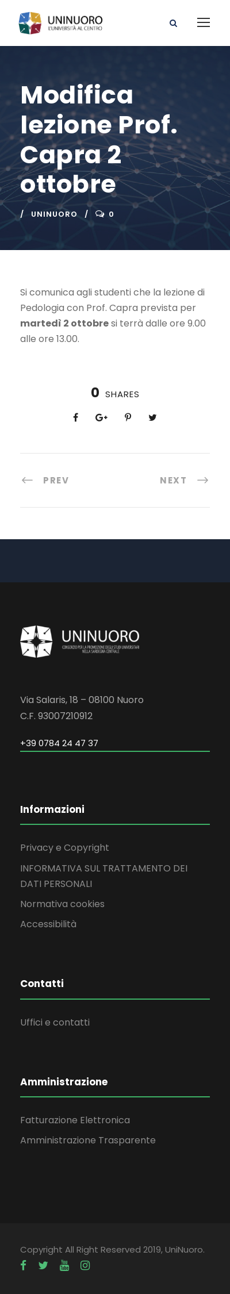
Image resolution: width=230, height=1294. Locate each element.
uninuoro (54, 214)
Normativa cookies (62, 904)
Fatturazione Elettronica (75, 1120)
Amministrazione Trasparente (88, 1140)
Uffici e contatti (55, 1022)
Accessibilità (48, 924)
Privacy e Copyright (64, 847)
